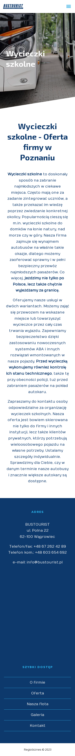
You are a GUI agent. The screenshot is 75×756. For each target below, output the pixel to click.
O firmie (37, 682)
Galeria (37, 715)
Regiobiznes (32, 749)
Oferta (37, 693)
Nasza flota (37, 704)
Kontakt (37, 726)
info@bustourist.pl (45, 562)
